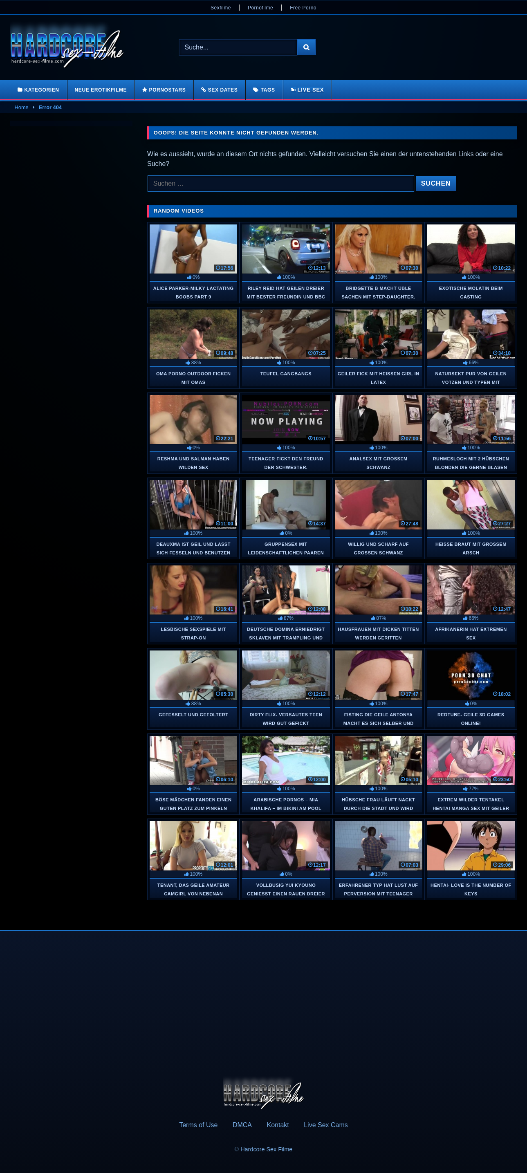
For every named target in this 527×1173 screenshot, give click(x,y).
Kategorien (41, 90)
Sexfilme (221, 8)
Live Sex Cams (326, 1124)
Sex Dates (223, 90)
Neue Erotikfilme (101, 90)
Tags (268, 90)
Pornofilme (260, 8)
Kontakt (278, 1124)
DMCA (242, 1124)
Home (22, 107)
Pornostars (167, 90)
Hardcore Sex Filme (266, 1149)
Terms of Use (198, 1124)
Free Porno (303, 8)
